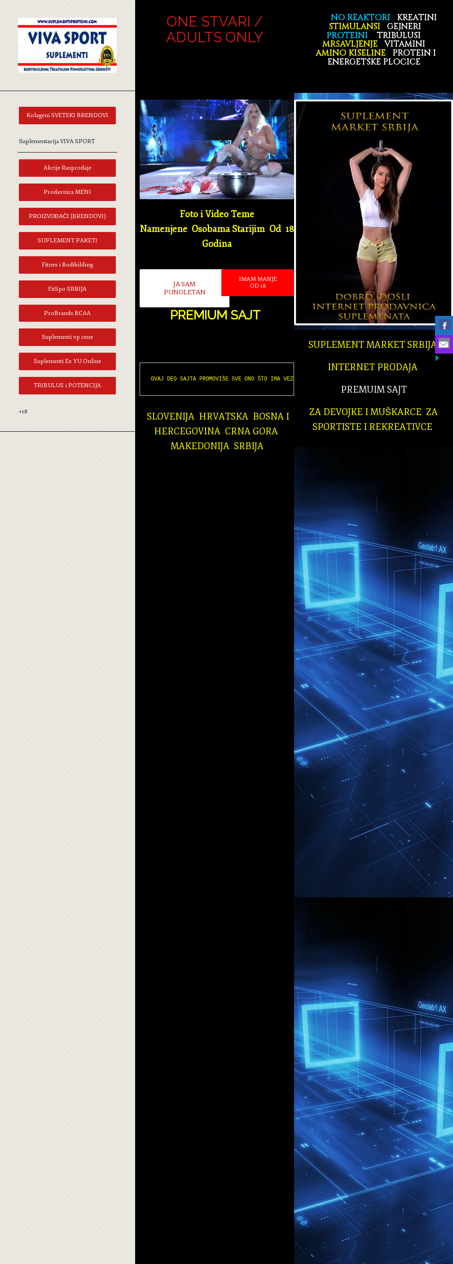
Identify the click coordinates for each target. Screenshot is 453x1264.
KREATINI (417, 17)
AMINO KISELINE (351, 53)
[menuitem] (67, 115)
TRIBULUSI (399, 35)
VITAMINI (404, 44)
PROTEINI (346, 35)
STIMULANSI (354, 26)
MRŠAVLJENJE (350, 44)
